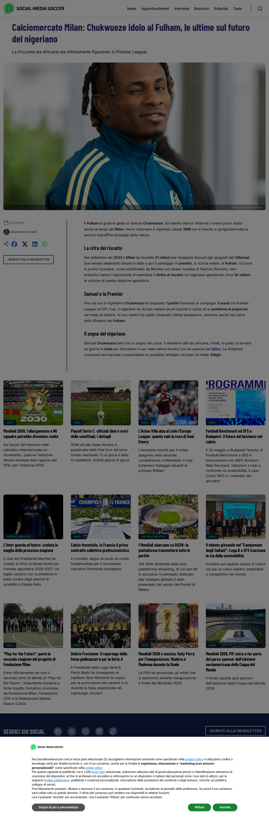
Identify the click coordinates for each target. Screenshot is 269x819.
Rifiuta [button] (199, 807)
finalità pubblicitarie (56, 780)
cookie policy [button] (93, 768)
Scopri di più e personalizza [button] (58, 807)
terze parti (98, 772)
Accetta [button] (225, 807)
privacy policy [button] (194, 759)
